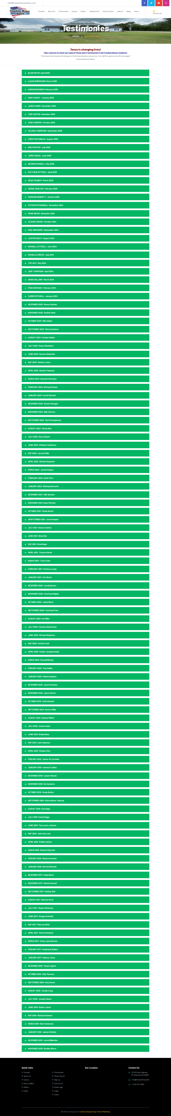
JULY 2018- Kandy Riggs (38, 817)
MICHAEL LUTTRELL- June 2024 (42, 246)
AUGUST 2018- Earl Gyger (39, 809)
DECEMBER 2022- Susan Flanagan (43, 403)
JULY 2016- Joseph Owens (39, 999)
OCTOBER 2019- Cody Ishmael (41, 701)
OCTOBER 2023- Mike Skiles (40, 321)
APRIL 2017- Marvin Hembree (40, 933)
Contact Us (157, 12)
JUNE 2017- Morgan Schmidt (40, 916)
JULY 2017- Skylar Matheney (40, 908)
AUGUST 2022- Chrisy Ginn (39, 428)
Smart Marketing (103, 1112)
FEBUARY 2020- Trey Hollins (40, 668)
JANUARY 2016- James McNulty (42, 1032)
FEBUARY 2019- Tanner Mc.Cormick (43, 759)
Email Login (58, 1087)
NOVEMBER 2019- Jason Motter (42, 693)
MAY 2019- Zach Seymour (39, 742)
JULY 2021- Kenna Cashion (39, 527)
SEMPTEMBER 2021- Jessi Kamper (43, 519)
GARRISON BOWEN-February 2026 (43, 89)
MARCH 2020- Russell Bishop (40, 660)
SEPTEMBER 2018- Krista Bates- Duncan (46, 800)
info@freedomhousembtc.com (22, 3)
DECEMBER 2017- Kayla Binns (41, 875)
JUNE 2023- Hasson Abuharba (41, 354)
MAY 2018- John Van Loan (39, 833)
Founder (41, 11)
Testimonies (63, 11)
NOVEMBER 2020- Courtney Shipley (43, 594)
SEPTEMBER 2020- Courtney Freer (43, 610)
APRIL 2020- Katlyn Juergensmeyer (43, 651)
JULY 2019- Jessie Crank (39, 726)
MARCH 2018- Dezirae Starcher (41, 850)
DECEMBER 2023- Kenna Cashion (42, 304)
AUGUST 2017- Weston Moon (40, 900)
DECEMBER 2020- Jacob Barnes (42, 585)
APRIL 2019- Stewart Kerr (39, 751)
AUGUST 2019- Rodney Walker (41, 718)
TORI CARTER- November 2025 (41, 114)
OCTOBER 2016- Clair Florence (41, 974)
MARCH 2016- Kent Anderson (40, 1024)
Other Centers (108, 11)
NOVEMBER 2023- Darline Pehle (41, 312)
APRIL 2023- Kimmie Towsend (41, 370)
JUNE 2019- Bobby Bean (38, 734)
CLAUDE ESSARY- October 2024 (42, 222)
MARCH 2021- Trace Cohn (39, 561)
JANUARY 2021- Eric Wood (39, 577)
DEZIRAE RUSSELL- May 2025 (41, 164)
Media (83, 11)
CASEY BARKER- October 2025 (41, 122)
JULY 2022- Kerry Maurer (39, 436)
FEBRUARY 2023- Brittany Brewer (43, 387)
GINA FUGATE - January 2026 (41, 97)
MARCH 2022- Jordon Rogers (41, 470)
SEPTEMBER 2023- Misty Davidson (43, 329)
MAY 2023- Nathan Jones (39, 362)
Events (74, 11)
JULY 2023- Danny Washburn (41, 346)
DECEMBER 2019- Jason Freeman (42, 685)
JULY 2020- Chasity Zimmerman (42, 627)
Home (136, 11)
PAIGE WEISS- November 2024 (41, 213)
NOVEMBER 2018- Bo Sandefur (41, 784)
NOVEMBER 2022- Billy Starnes (41, 412)
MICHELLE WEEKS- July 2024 (41, 255)
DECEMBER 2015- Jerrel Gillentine (43, 1040)
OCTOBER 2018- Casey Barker (41, 792)
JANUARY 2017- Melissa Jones (41, 957)
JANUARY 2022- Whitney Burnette (43, 486)
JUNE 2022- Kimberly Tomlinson (42, 445)
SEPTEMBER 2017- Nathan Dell (41, 891)
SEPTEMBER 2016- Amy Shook (41, 982)
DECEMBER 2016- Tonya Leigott (42, 966)
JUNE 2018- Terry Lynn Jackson (42, 825)
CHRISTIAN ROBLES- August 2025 (43, 139)
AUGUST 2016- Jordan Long (40, 990)
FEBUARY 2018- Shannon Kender (42, 858)
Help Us (120, 11)
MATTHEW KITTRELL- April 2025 (42, 172)
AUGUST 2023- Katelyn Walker (41, 337)
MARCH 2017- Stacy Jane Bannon (42, 941)
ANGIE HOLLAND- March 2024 (41, 279)
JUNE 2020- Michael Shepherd (41, 635)
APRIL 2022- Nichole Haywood (41, 461)
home (75, 36)
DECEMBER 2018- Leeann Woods (42, 775)
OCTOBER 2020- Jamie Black (40, 602)
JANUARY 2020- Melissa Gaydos (42, 676)
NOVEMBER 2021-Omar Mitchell (41, 503)
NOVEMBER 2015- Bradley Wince (42, 1048)
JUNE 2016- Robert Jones (39, 1007)
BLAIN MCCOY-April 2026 (39, 73)
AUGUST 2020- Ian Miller (39, 618)
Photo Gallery (29, 1084)
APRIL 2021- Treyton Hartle (40, 552)
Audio (26, 1091)
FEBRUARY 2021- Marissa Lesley (42, 569)
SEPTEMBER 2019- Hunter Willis (42, 709)
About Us (51, 11)
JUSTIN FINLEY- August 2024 (41, 238)
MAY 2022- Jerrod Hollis (38, 453)
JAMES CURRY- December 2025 (42, 106)
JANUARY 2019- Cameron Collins (42, 767)
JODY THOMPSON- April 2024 (40, 271)
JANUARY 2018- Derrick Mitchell (42, 866)
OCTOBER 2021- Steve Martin (40, 511)
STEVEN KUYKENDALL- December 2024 (45, 205)
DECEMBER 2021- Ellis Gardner (41, 494)
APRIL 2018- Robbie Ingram (40, 842)
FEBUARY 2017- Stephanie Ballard (43, 949)
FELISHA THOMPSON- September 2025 (45, 131)
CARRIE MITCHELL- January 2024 (43, 296)
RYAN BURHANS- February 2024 (42, 288)
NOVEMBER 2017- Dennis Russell (42, 883)
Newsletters (95, 11)
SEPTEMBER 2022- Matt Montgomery (44, 420)
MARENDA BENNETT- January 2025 (43, 197)
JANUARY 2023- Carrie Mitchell (42, 395)
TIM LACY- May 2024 (37, 263)
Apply (129, 11)
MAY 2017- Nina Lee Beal (38, 924)
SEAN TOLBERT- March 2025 (40, 180)
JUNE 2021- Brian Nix (37, 536)
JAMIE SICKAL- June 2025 (39, 155)
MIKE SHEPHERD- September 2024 (43, 230)
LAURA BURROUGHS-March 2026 (42, 81)
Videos (26, 1087)
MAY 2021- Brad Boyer (37, 544)
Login (56, 1091)
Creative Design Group (88, 1112)
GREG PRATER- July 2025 (39, 147)
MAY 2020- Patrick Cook (38, 643)
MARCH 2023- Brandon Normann (42, 379)
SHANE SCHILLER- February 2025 (42, 188)
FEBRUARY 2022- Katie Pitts (40, 478)
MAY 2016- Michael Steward (40, 1015)
